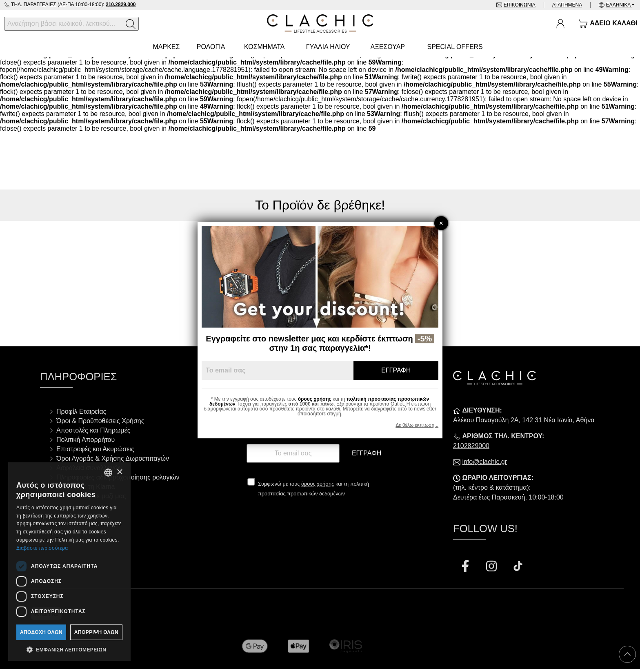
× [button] (119, 472)
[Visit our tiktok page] (518, 567)
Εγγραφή (366, 453)
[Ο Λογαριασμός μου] (560, 23)
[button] (69, 649)
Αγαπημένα (567, 5)
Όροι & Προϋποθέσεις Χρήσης (100, 420)
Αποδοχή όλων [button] (41, 632)
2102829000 (471, 445)
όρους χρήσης (317, 484)
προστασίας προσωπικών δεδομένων (301, 494)
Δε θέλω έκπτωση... (417, 425)
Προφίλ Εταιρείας (81, 411)
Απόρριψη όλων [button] (96, 632)
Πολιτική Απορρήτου (85, 439)
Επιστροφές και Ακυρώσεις (95, 449)
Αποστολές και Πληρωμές (93, 430)
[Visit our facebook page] (466, 567)
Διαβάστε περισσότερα (42, 548)
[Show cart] (608, 23)
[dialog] (69, 561)
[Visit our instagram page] (492, 567)
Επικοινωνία (520, 5)
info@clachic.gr (484, 461)
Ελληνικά (619, 5)
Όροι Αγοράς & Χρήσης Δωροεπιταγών (112, 458)
